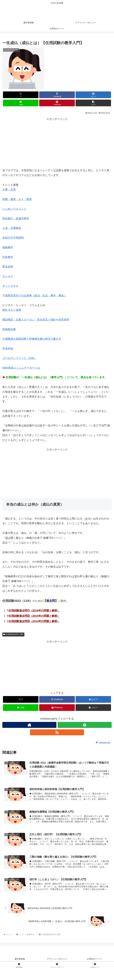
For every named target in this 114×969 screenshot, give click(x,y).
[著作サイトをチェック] (29, 725)
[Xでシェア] (20, 94)
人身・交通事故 (11, 228)
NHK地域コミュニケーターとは (21, 367)
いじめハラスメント (14, 208)
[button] (93, 103)
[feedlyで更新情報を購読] (85, 725)
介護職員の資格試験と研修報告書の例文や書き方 (31, 338)
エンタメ (7, 276)
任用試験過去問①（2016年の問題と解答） (34, 610)
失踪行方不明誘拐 (13, 237)
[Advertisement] (57, 142)
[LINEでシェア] (20, 103)
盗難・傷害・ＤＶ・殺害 (17, 199)
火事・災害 (9, 189)
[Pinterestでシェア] (57, 103)
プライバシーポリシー (57, 959)
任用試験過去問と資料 (13, 634)
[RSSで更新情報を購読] (57, 732)
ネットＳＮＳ (10, 285)
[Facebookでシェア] (57, 94)
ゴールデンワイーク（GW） (19, 358)
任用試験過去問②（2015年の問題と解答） (34, 615)
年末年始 (7, 348)
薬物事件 (7, 247)
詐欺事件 (7, 257)
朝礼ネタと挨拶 (11, 309)
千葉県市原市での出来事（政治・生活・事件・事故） (34, 295)
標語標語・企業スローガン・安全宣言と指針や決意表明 (35, 319)
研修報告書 (9, 329)
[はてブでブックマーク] (93, 94)
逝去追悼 (7, 266)
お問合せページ (94, 959)
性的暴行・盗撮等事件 (15, 218)
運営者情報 (20, 959)
